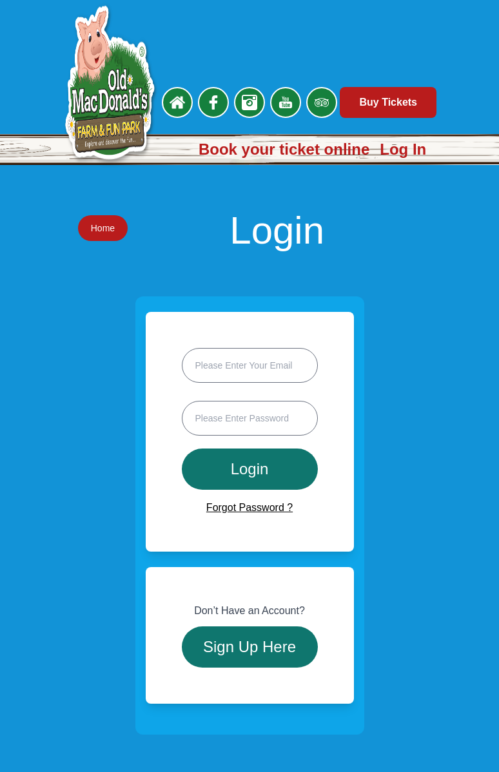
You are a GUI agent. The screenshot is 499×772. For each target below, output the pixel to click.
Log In (403, 149)
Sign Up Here (249, 646)
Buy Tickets (388, 102)
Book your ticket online (284, 149)
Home (103, 228)
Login (250, 469)
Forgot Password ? (249, 507)
